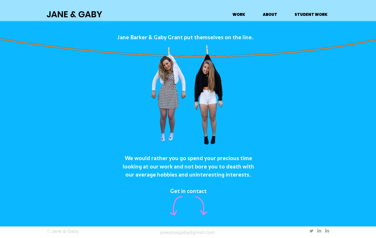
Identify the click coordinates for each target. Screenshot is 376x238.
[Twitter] (311, 230)
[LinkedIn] (319, 230)
